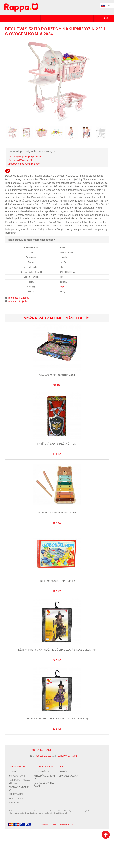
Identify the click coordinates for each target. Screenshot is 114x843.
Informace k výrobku (18, 297)
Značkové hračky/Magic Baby (24, 163)
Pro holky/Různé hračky (21, 160)
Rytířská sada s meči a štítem (56, 443)
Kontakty (14, 802)
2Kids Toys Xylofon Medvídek (57, 512)
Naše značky (16, 798)
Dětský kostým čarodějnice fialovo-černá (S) (57, 718)
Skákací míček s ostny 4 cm (57, 375)
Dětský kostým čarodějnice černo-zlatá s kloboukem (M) (57, 649)
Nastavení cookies (48, 824)
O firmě (13, 772)
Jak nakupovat (17, 776)
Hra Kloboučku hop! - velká (57, 581)
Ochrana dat (16, 794)
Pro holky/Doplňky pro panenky (24, 156)
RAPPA (63, 287)
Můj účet (64, 772)
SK (109, 5)
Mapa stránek (41, 772)
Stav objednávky (68, 776)
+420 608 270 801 (43, 756)
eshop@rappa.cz (67, 756)
